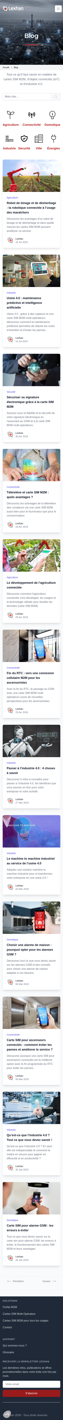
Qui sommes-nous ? (15, 1345)
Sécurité (11, 392)
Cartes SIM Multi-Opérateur (19, 1313)
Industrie (11, 292)
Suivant (49, 1281)
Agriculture (12, 197)
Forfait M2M (10, 1307)
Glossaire (8, 1352)
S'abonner (31, 1393)
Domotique (12, 939)
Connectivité (13, 487)
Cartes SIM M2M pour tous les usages (25, 1320)
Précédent (15, 1281)
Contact (7, 1327)
